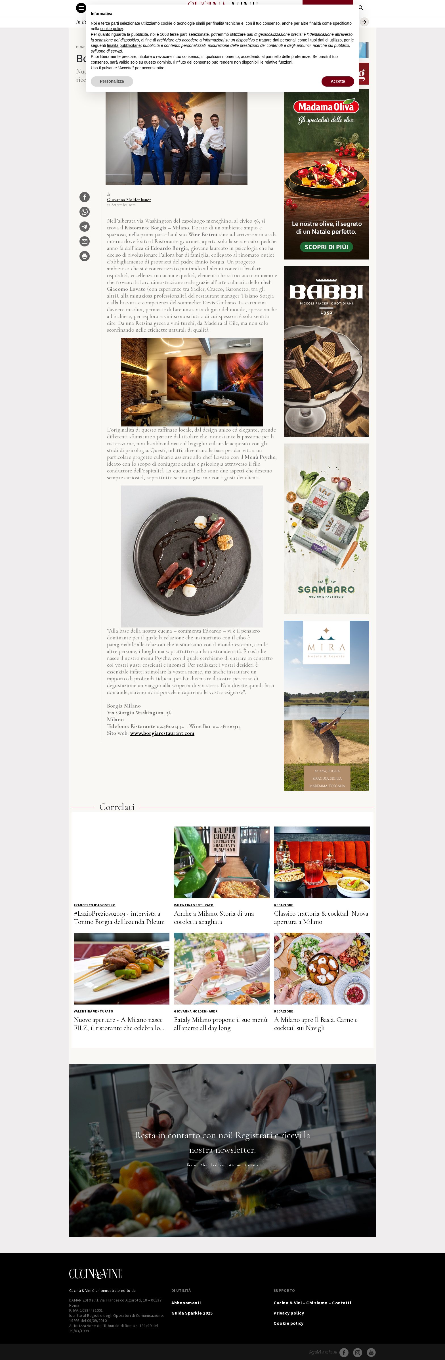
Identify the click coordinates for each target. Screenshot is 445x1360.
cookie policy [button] (111, 28)
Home (81, 47)
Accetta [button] (338, 81)
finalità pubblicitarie (124, 45)
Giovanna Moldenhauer (129, 199)
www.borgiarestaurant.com (162, 733)
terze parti (179, 34)
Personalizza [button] (112, 81)
